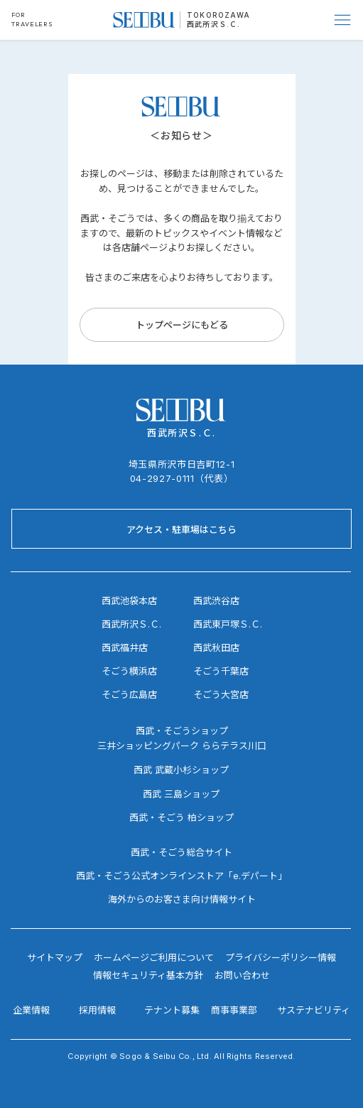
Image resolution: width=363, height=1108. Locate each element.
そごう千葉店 (221, 671)
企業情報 (31, 1010)
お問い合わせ (242, 975)
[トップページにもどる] (182, 325)
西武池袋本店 (129, 600)
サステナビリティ (313, 1010)
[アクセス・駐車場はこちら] (181, 529)
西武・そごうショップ (182, 730)
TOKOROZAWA (218, 15)
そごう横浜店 (129, 671)
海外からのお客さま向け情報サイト (182, 899)
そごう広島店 (129, 694)
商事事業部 (234, 1010)
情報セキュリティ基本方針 (148, 975)
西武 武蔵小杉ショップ (181, 769)
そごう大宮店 (221, 694)
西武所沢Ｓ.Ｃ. (214, 24)
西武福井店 (125, 647)
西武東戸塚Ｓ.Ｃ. (227, 624)
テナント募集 (172, 1010)
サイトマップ (54, 957)
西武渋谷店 (216, 600)
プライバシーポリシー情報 (280, 957)
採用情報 (97, 1010)
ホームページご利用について (154, 957)
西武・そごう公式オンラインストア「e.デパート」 (181, 875)
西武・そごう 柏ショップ (181, 817)
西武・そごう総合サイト (181, 852)
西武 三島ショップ (181, 794)
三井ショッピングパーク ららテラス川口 (181, 745)
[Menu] (343, 20)
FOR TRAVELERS (32, 19)
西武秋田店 (216, 647)
